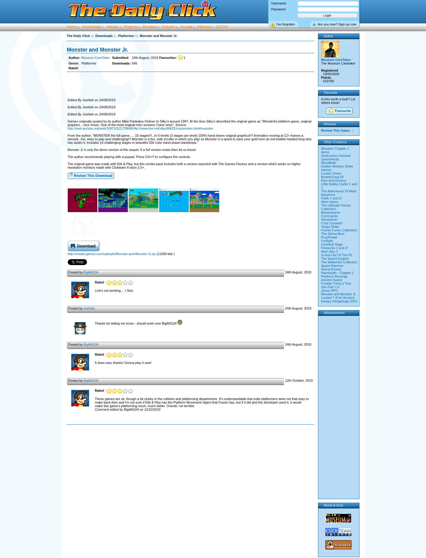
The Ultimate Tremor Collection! (336, 207)
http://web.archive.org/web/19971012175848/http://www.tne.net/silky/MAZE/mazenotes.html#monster (140, 128)
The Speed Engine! (335, 258)
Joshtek (89, 308)
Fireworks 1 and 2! (334, 248)
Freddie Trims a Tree (336, 283)
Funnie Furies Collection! (339, 230)
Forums (168, 27)
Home (72, 27)
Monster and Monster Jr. (97, 50)
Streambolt (329, 219)
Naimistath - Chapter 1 (337, 273)
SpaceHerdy (330, 159)
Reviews (150, 27)
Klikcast (204, 27)
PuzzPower (329, 237)
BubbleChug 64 (332, 177)
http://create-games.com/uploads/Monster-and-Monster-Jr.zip (112, 254)
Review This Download (90, 175)
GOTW (221, 27)
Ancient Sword (331, 280)
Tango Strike (330, 226)
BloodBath (328, 163)
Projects (131, 27)
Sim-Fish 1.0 (330, 287)
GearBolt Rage (332, 244)
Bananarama (330, 212)
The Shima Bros (333, 234)
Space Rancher (332, 265)
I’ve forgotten (285, 24)
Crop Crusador (332, 223)
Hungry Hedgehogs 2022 (339, 301)
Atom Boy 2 (329, 251)
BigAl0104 (90, 272)
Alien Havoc (330, 202)
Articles (112, 27)
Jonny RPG (329, 290)
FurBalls (327, 241)
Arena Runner (331, 269)
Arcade (186, 27)
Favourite (339, 111)
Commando (329, 216)
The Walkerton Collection (339, 262)
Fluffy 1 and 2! (331, 198)
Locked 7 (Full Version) (338, 297)
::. (92, 35)
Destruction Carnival (336, 155)
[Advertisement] (190, 85)
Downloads (91, 27)
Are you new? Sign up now (337, 24)
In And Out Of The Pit (336, 255)
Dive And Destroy (333, 180)
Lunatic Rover (331, 173)
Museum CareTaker (95, 57)
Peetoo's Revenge (334, 276)
